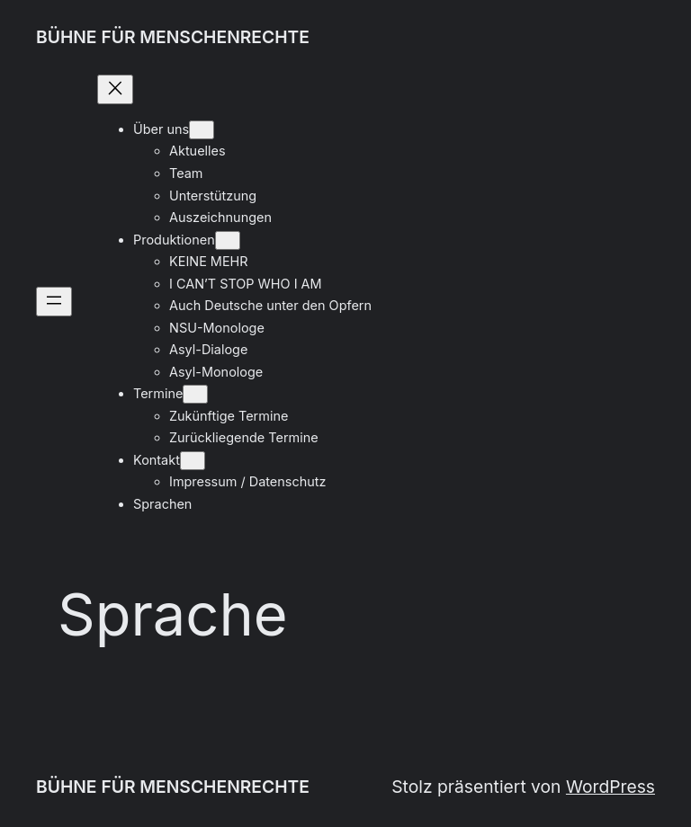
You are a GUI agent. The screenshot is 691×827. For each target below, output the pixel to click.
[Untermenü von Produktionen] (227, 240)
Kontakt (156, 459)
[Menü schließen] (115, 89)
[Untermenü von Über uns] (201, 129)
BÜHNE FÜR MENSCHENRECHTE (173, 37)
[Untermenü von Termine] (195, 394)
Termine (158, 393)
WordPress (610, 786)
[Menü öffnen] (54, 301)
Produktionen (174, 239)
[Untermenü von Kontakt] (192, 460)
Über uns (161, 129)
